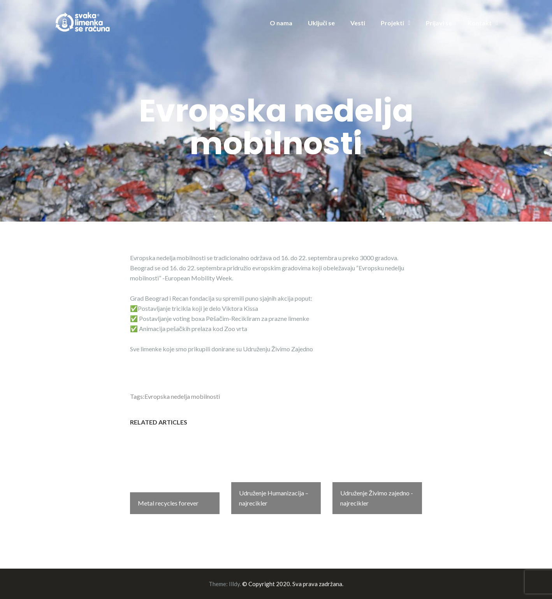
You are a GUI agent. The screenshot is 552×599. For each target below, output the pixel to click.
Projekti (392, 22)
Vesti (357, 22)
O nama (281, 22)
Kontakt (480, 22)
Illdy (234, 583)
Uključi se (321, 22)
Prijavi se (439, 22)
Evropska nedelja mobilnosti (182, 396)
